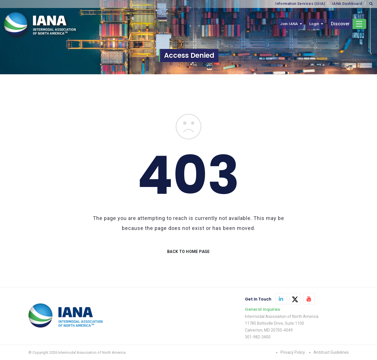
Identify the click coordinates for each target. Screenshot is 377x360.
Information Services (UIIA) (300, 3)
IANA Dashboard (347, 3)
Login (314, 24)
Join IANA (289, 24)
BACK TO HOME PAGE (188, 251)
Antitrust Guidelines (331, 352)
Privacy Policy (292, 352)
